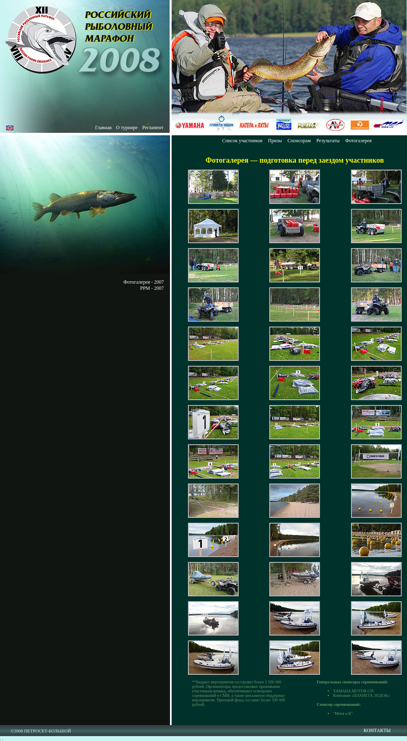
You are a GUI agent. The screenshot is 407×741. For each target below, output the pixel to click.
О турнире (127, 127)
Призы (275, 140)
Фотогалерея (358, 140)
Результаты (328, 140)
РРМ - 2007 (152, 288)
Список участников (242, 140)
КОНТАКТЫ (377, 730)
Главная (103, 127)
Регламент (152, 127)
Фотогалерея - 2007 (143, 282)
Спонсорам (299, 140)
